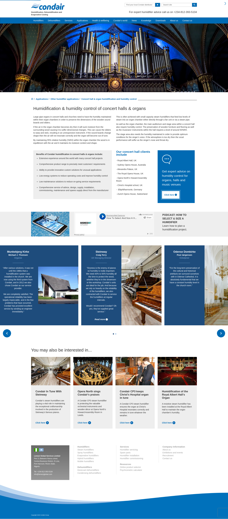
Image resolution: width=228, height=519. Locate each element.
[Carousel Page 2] (115, 333)
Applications (42, 99)
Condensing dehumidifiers (89, 473)
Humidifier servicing (129, 450)
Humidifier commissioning (131, 458)
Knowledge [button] (146, 20)
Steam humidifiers (86, 450)
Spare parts (125, 452)
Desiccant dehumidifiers (88, 470)
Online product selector (130, 467)
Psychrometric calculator (131, 470)
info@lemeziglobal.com (43, 474)
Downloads (161, 20)
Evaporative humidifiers (88, 455)
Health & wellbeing (100, 20)
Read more (146, 319)
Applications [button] (82, 20)
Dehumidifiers (54, 20)
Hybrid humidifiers (86, 458)
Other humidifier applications (65, 99)
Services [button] (69, 20)
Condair (48, 6)
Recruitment (167, 455)
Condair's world (120, 20)
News (134, 20)
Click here (42, 422)
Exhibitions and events (172, 452)
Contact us (187, 20)
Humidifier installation (129, 455)
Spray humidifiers (85, 452)
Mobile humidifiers (86, 461)
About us (174, 20)
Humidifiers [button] (38, 20)
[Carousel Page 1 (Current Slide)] (113, 333)
